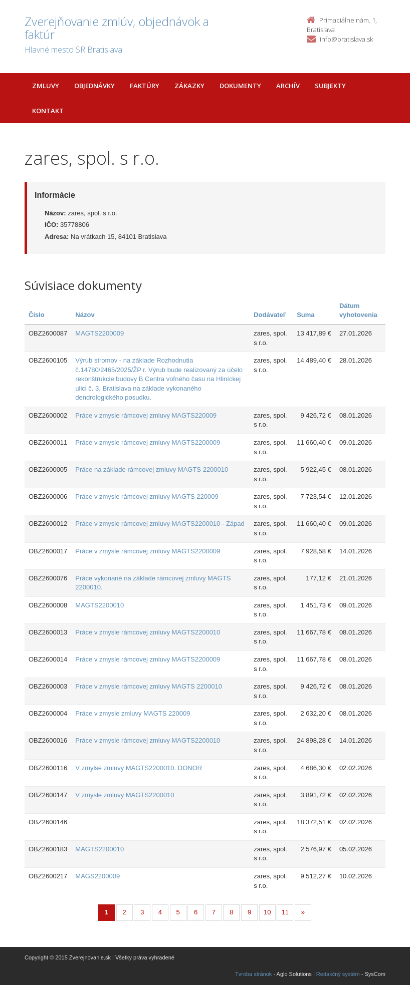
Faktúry (144, 85)
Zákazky (189, 85)
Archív (288, 85)
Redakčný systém (338, 974)
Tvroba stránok (253, 974)
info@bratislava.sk (346, 39)
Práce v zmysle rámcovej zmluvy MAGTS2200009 (147, 442)
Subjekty (330, 85)
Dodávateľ (270, 314)
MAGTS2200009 (99, 333)
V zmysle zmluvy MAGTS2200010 (124, 795)
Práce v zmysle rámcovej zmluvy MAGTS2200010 (147, 632)
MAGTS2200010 (99, 605)
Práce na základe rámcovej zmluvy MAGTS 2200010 (151, 469)
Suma (305, 314)
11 (285, 912)
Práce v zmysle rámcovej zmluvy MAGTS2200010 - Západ (159, 523)
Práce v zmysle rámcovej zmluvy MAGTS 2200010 (148, 686)
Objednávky (94, 85)
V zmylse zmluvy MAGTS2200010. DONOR (138, 768)
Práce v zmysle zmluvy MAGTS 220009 (132, 713)
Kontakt (48, 110)
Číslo (37, 314)
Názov (84, 314)
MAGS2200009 (97, 876)
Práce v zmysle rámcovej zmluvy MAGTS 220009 (146, 496)
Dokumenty (240, 85)
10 (267, 912)
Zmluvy (45, 85)
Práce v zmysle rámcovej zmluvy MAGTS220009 (146, 415)
